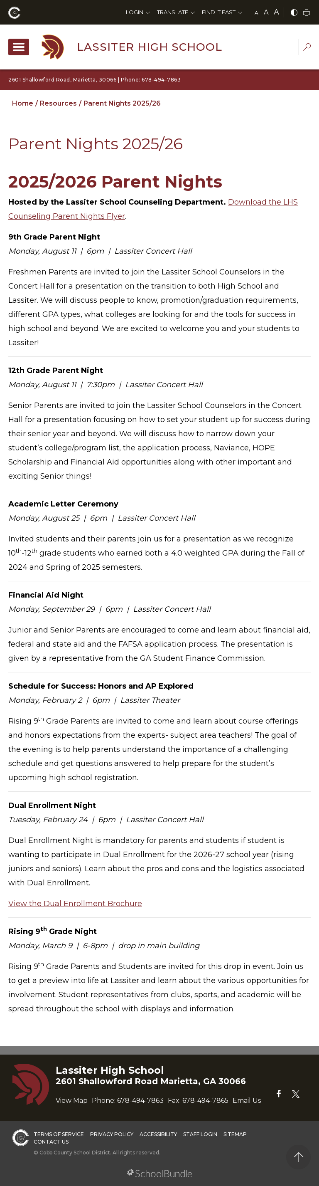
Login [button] (134, 12)
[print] (306, 13)
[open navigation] (18, 47)
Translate (172, 12)
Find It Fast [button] (219, 12)
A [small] (256, 13)
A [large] (276, 12)
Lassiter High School (149, 47)
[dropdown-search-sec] (307, 48)
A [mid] (266, 12)
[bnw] (294, 13)
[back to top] (298, 1157)
